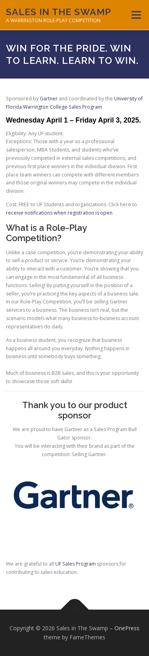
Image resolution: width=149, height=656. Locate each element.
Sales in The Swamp (58, 11)
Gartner (49, 98)
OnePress (126, 628)
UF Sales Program (75, 563)
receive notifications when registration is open (59, 212)
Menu (135, 15)
